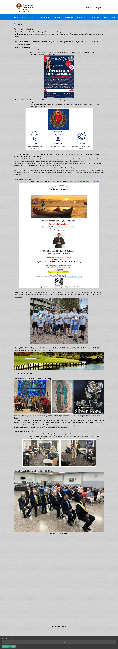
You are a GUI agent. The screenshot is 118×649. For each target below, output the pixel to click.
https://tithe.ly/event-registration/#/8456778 (87, 181)
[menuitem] (16, 18)
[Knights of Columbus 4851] (24, 7)
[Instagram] (98, 7)
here (21, 41)
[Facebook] (88, 7)
